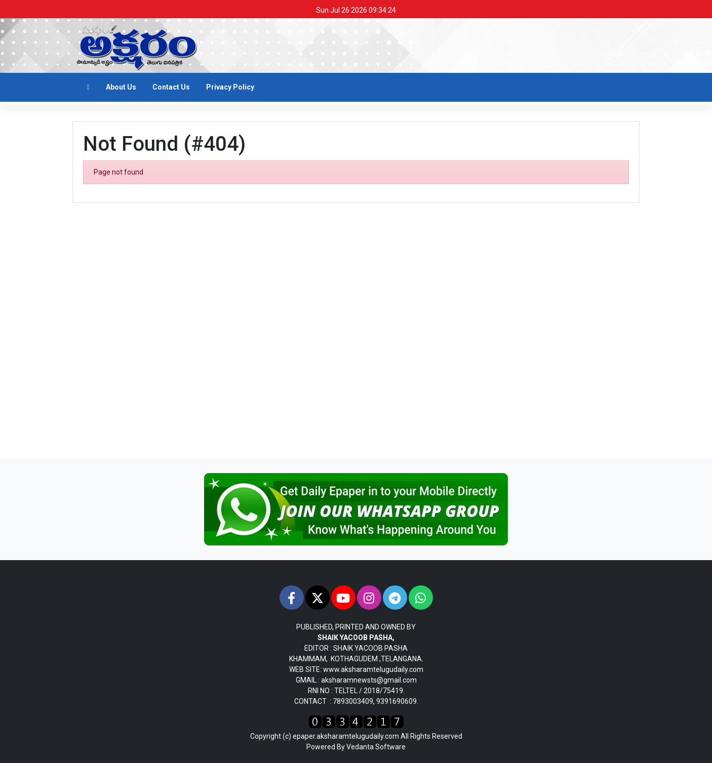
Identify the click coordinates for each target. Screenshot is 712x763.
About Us (121, 87)
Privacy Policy (230, 87)
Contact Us (171, 87)
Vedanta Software (376, 747)
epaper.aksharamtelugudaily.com (346, 736)
